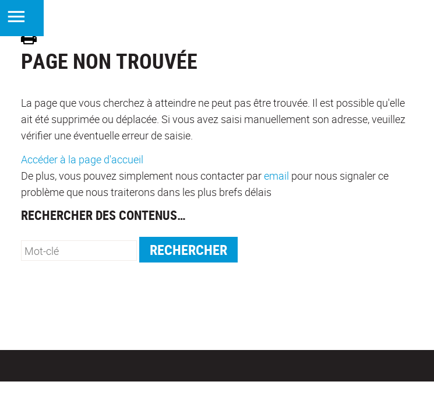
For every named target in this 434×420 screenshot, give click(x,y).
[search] (79, 250)
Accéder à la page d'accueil (82, 159)
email (276, 176)
